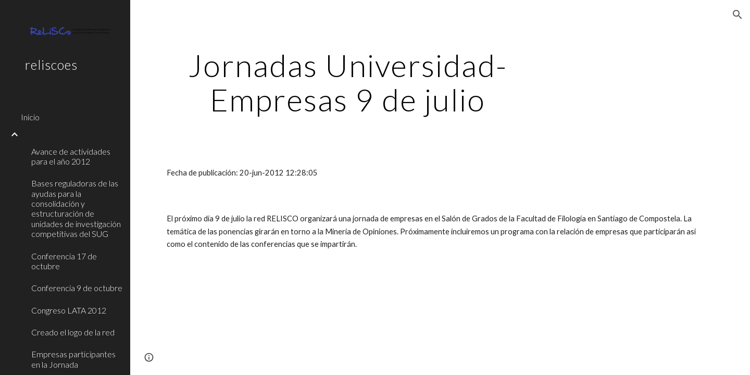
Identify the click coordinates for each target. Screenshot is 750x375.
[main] (347, 82)
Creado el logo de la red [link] (73, 332)
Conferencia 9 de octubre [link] (76, 288)
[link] (71, 134)
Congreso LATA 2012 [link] (68, 310)
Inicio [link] (30, 117)
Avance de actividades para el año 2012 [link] (70, 156)
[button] (737, 14)
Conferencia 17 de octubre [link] (64, 261)
